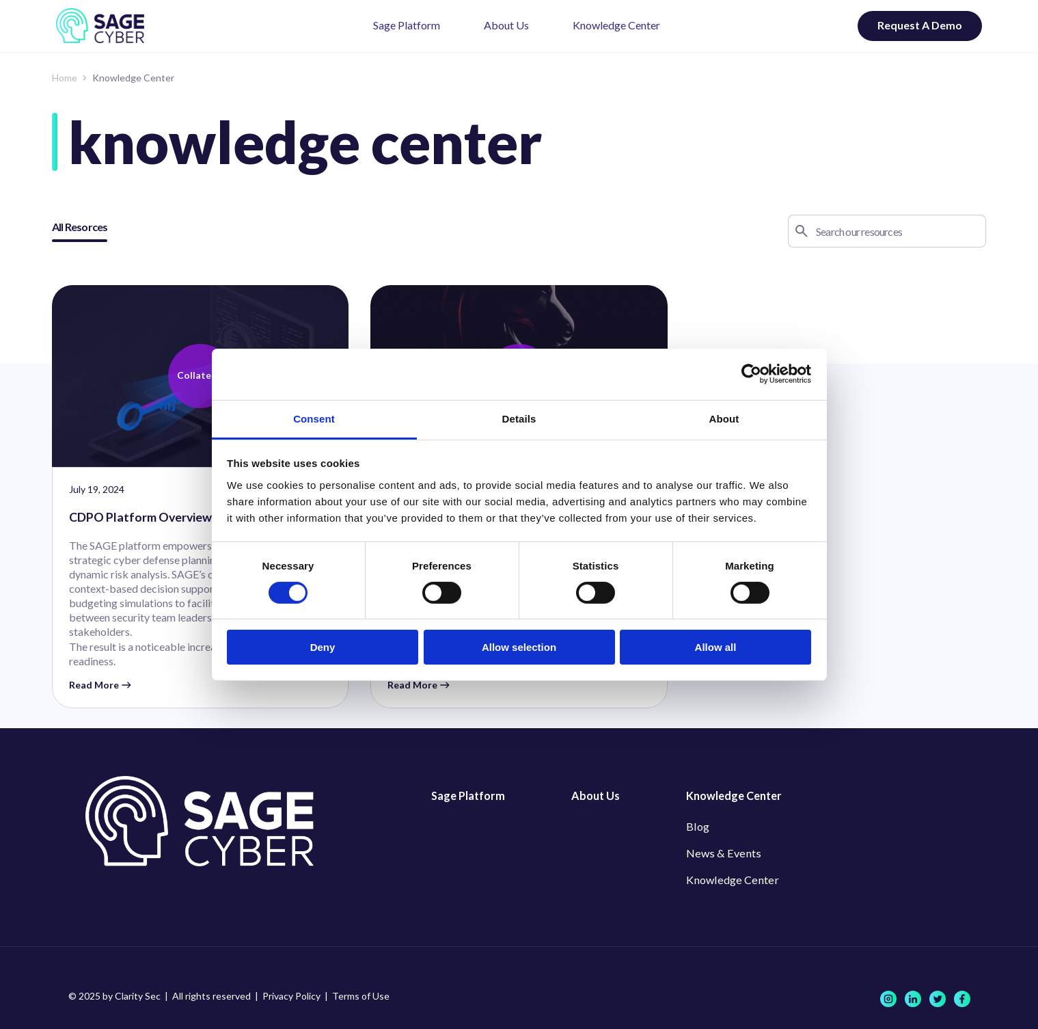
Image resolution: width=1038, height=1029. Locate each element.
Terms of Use (361, 996)
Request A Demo (919, 24)
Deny (323, 647)
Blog (696, 826)
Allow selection (519, 647)
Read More (100, 685)
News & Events (720, 853)
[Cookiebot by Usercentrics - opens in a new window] (751, 374)
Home (64, 77)
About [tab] (724, 418)
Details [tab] (519, 418)
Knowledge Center (616, 24)
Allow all (716, 647)
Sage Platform (406, 24)
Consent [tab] (314, 418)
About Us (506, 24)
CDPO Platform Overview (141, 517)
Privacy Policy (291, 996)
